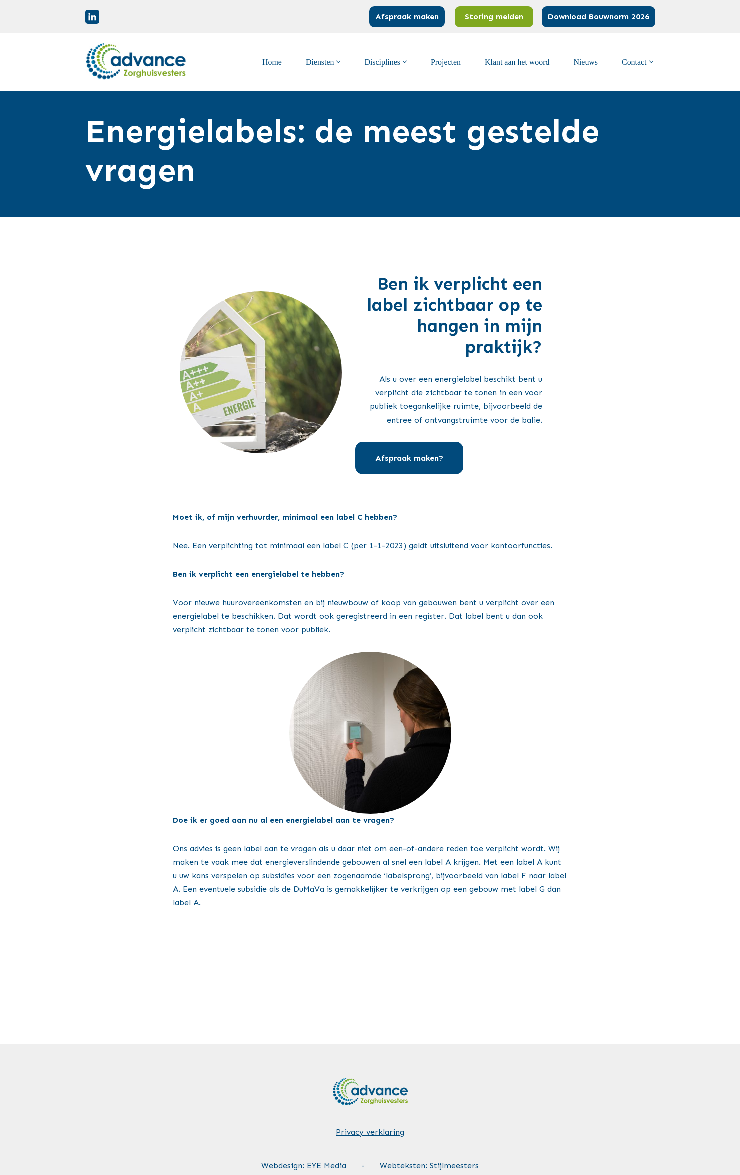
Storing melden (494, 16)
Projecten (445, 62)
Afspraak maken (407, 16)
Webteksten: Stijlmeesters (429, 1134)
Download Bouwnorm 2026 (598, 16)
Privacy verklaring (370, 1100)
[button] (337, 62)
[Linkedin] (92, 17)
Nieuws (585, 62)
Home (270, 62)
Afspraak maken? (434, 421)
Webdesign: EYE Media (303, 1134)
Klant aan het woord (516, 62)
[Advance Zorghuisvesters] (137, 62)
